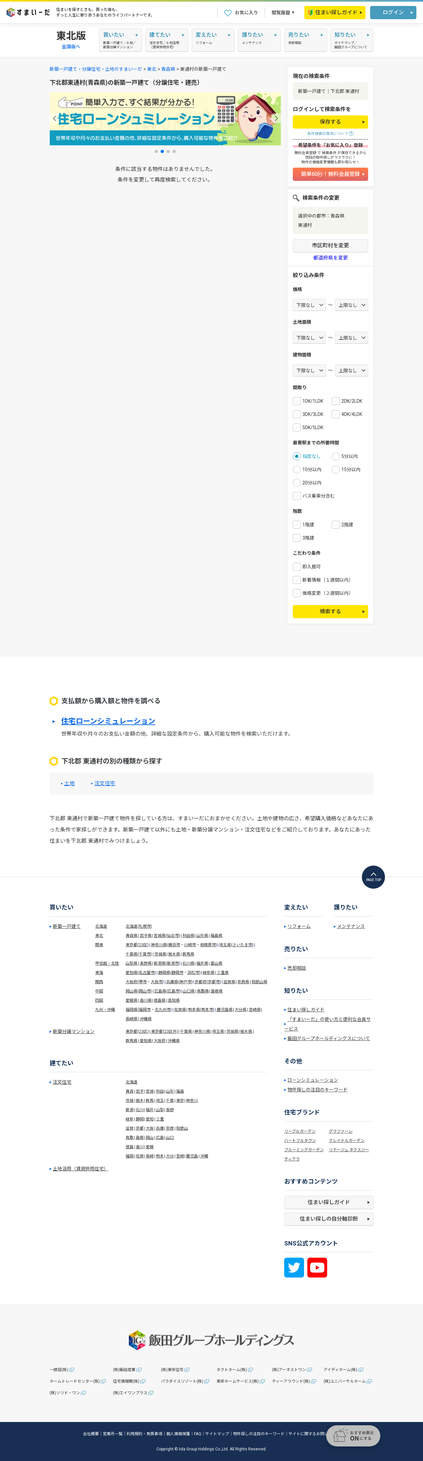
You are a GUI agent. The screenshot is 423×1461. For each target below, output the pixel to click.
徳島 (130, 1147)
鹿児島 (192, 1156)
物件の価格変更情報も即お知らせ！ (330, 162)
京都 (140, 1128)
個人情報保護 (178, 1434)
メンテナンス (351, 926)
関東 (99, 945)
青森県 (168, 69)
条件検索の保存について (327, 134)
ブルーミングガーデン (304, 1150)
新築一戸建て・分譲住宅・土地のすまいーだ (96, 69)
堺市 (143, 982)
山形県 (202, 935)
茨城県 (160, 954)
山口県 (189, 991)
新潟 (130, 1110)
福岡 (130, 1156)
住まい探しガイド (332, 12)
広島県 (160, 991)
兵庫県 (172, 982)
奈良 (170, 1128)
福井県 (202, 963)
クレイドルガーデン (347, 1140)
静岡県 (164, 972)
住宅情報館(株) (126, 1381)
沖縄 (204, 1156)
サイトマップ (217, 1434)
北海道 (101, 926)
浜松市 (193, 972)
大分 (170, 1156)
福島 (180, 1091)
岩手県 (146, 935)
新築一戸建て (67, 926)
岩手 (140, 1091)
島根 (140, 1137)
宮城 (150, 1091)
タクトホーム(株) (231, 1369)
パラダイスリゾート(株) (182, 1381)
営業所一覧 (113, 1434)
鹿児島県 (225, 1009)
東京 (180, 1100)
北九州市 (163, 1009)
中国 (99, 991)
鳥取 (130, 1137)
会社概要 (91, 1434)
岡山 (150, 1137)
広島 (160, 1137)
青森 (130, 1091)
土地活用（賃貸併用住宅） (80, 1168)
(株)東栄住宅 (172, 1369)
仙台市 (173, 935)
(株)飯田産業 (124, 1369)
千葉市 (145, 954)
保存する (330, 122)
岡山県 (131, 991)
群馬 (150, 1100)
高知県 (174, 1000)
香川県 (146, 1000)
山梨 (160, 1110)
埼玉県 (225, 945)
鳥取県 (203, 991)
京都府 (201, 982)
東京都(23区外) (164, 1031)
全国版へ (71, 46)
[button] (54, 118)
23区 (143, 945)
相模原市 (208, 945)
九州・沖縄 (105, 1009)
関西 (99, 982)
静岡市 (177, 972)
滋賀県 (229, 982)
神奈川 (192, 1100)
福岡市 (145, 1009)
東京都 (131, 945)
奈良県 (243, 982)
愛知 (150, 1119)
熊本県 (194, 1009)
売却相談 (297, 968)
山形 (170, 1091)
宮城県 (160, 935)
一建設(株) (59, 1369)
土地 (69, 783)
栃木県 (174, 954)
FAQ (197, 1434)
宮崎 (180, 1156)
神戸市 (185, 982)
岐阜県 (208, 972)
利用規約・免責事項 (144, 1434)
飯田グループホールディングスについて (329, 1038)
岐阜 (130, 1119)
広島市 (173, 991)
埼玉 (160, 1100)
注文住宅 (104, 783)
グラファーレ (341, 1131)
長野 (170, 1110)
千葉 (170, 1100)
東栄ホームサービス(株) (237, 1381)
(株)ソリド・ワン (65, 1393)
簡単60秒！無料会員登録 (330, 174)
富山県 (216, 963)
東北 (151, 69)
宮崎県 (255, 1009)
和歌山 (182, 1128)
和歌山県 (259, 982)
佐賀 (140, 1156)
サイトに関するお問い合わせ (314, 1434)
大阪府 (131, 982)
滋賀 (130, 1128)
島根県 (217, 991)
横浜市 (174, 945)
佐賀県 (180, 1009)
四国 (99, 1000)
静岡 (140, 1119)
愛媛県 (131, 1000)
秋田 (160, 1091)
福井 (150, 1110)
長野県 (146, 963)
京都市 (214, 982)
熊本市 (207, 1009)
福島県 (216, 935)
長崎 (150, 1156)
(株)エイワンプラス (130, 1393)
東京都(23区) (137, 1031)
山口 (170, 1137)
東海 (99, 972)
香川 (140, 1147)
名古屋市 (147, 972)
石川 (140, 1110)
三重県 (223, 972)
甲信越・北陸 (107, 963)
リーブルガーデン (300, 1131)
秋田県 (188, 935)
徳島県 (160, 1000)
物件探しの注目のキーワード (318, 1089)
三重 (160, 1119)
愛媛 (150, 1147)
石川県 (188, 963)
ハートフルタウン (300, 1140)
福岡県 (131, 1009)
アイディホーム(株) (340, 1369)
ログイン (393, 12)
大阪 (150, 1128)
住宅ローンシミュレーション (108, 721)
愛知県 (131, 972)
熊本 (160, 1156)
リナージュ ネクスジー (349, 1150)
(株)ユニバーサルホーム (345, 1381)
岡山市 (145, 991)
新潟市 (173, 963)
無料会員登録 (305, 153)
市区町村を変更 (330, 245)
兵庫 (160, 1128)
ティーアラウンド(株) (291, 1381)
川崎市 (190, 945)
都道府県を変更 (330, 258)
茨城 (130, 1100)
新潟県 (160, 963)
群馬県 (188, 954)
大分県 (241, 1009)
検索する (330, 611)
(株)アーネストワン (289, 1369)
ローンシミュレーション (313, 1080)
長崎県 (131, 1019)
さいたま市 (242, 945)
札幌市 (145, 926)
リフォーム (299, 926)
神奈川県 (159, 945)
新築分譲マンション (74, 1031)
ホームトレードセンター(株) (75, 1381)
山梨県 (131, 963)
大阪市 (157, 982)
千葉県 (131, 954)
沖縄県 (146, 1019)
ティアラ (292, 1159)
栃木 (140, 1100)
